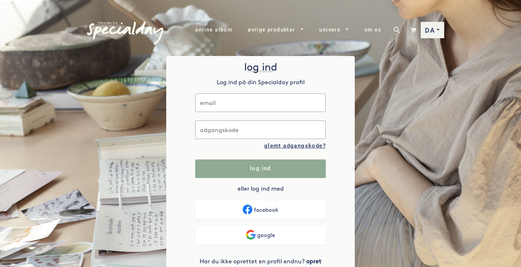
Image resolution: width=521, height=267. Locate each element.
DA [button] (432, 30)
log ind (260, 168)
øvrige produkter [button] (276, 30)
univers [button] (334, 30)
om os (372, 30)
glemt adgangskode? (295, 145)
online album (213, 30)
